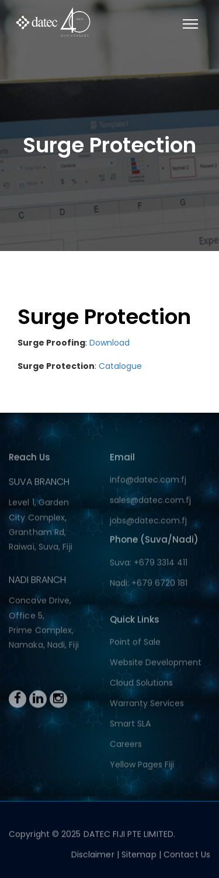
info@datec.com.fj (148, 481)
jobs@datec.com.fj (148, 522)
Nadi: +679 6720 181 (148, 584)
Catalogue (120, 366)
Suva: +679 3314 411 (148, 564)
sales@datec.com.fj (150, 501)
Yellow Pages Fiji (142, 766)
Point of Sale (135, 643)
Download (109, 343)
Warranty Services (147, 704)
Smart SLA (130, 725)
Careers (126, 745)
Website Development (155, 664)
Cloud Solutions (141, 684)
